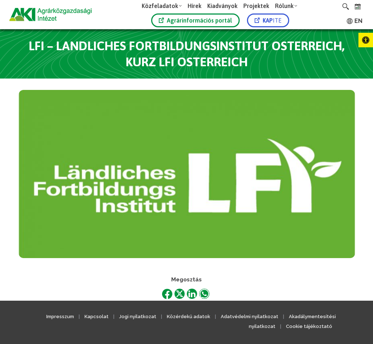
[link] (365, 40)
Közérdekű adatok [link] (188, 316)
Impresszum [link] (60, 316)
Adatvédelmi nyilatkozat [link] (249, 316)
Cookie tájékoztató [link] (309, 326)
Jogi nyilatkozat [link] (137, 316)
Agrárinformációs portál (195, 20)
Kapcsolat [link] (97, 316)
